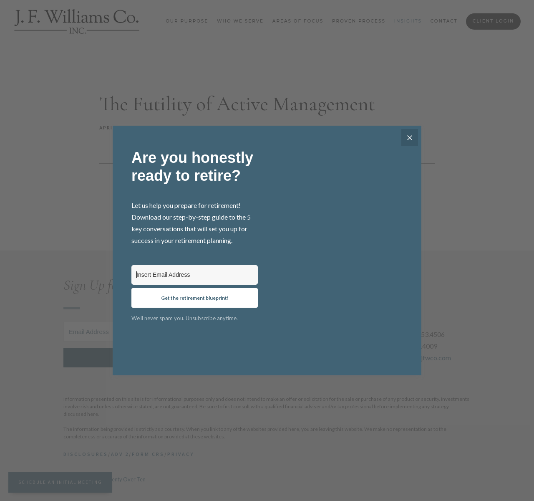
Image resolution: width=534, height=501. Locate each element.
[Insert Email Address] (194, 275)
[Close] (409, 137)
